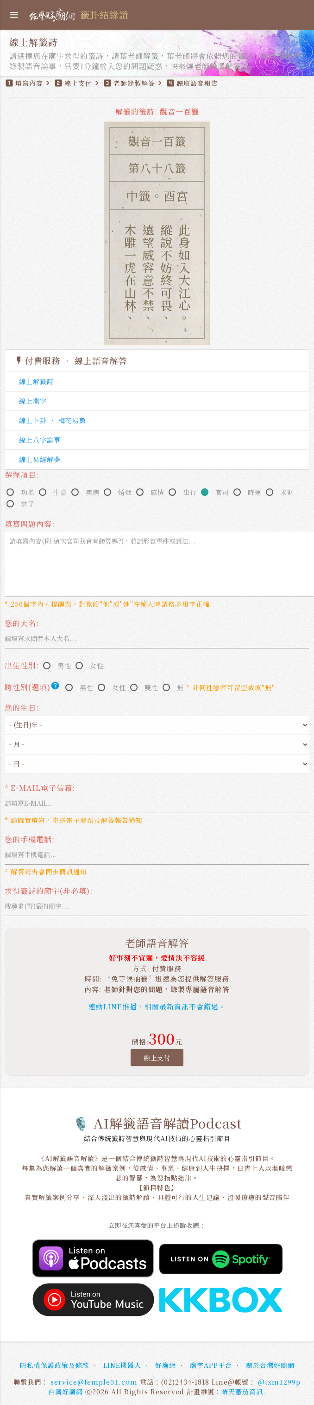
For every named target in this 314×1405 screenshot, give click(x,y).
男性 (64, 665)
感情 (157, 492)
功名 (28, 492)
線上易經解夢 (40, 459)
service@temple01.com (94, 1381)
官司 (222, 492)
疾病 (93, 492)
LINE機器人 (122, 1365)
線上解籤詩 (36, 381)
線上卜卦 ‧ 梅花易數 (52, 420)
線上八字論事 (40, 439)
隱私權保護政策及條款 (54, 1365)
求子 (28, 503)
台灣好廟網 (65, 1391)
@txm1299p (279, 1381)
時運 (255, 492)
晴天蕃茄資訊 (242, 1391)
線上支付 (157, 1057)
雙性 (151, 687)
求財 (287, 492)
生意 (60, 492)
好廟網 (165, 1365)
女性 (97, 665)
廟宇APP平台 (211, 1365)
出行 (190, 492)
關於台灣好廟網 (270, 1365)
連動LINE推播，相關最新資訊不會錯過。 (157, 1006)
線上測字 (33, 400)
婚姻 (125, 492)
